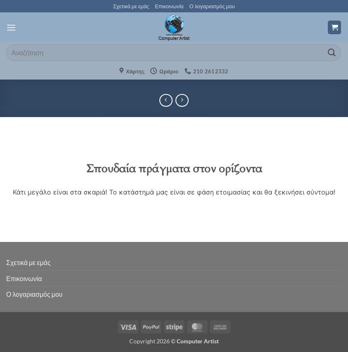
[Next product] (165, 100)
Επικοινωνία (169, 6)
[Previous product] (181, 100)
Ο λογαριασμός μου (212, 6)
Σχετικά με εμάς (131, 6)
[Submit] (332, 53)
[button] (11, 27)
